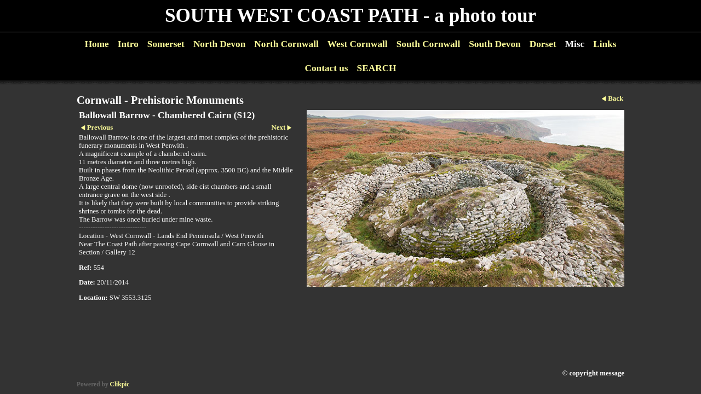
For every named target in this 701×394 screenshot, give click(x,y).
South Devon (495, 44)
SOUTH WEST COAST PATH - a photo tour (350, 15)
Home (97, 44)
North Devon (219, 44)
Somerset (166, 44)
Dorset (543, 44)
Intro (128, 44)
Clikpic (120, 384)
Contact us (326, 68)
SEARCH (377, 68)
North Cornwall (286, 44)
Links (604, 44)
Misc (574, 44)
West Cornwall (357, 44)
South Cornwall (429, 44)
